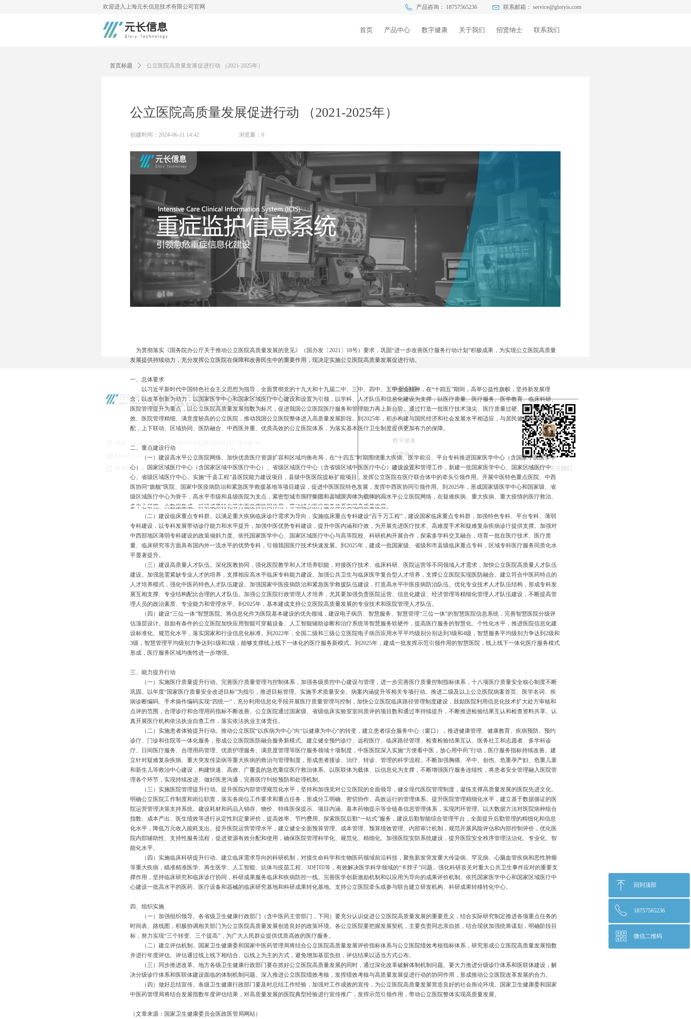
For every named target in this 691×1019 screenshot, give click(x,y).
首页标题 (121, 66)
